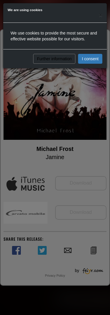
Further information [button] (54, 58)
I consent (90, 58)
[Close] (100, 15)
